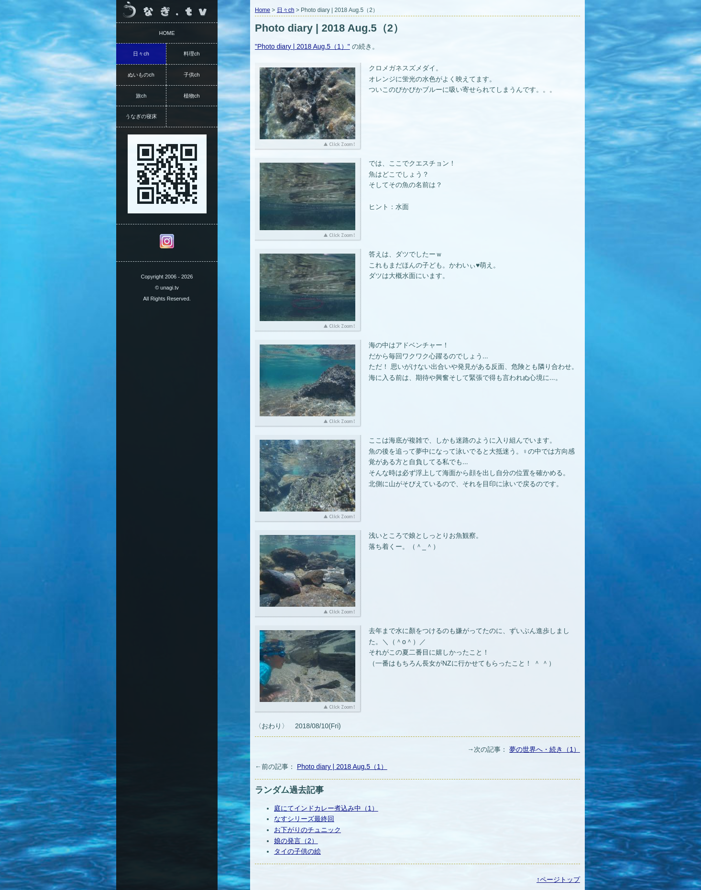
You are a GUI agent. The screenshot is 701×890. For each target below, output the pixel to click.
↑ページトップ (558, 879)
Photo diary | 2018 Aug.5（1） (342, 766)
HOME (167, 33)
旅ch (141, 96)
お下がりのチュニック (307, 830)
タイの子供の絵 (297, 851)
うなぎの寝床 (141, 116)
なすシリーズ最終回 (304, 819)
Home (262, 10)
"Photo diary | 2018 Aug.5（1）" (302, 46)
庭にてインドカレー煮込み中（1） (326, 808)
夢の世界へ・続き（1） (544, 749)
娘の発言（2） (296, 841)
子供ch (192, 75)
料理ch (192, 53)
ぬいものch (141, 75)
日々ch (286, 10)
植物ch (192, 96)
